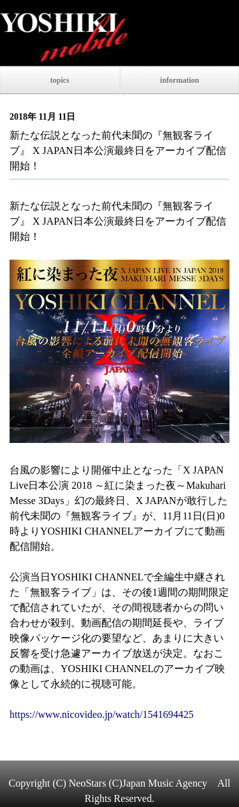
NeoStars (87, 783)
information (179, 80)
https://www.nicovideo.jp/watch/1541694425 (102, 714)
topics (59, 80)
